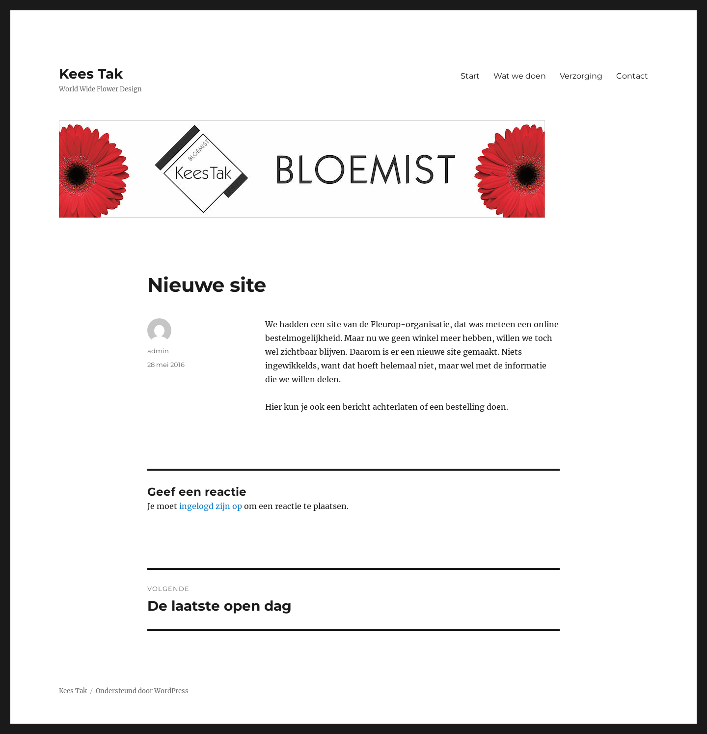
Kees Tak (91, 73)
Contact (632, 76)
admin (158, 351)
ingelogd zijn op (210, 506)
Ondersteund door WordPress (142, 691)
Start (470, 76)
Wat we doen (519, 76)
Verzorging (581, 76)
